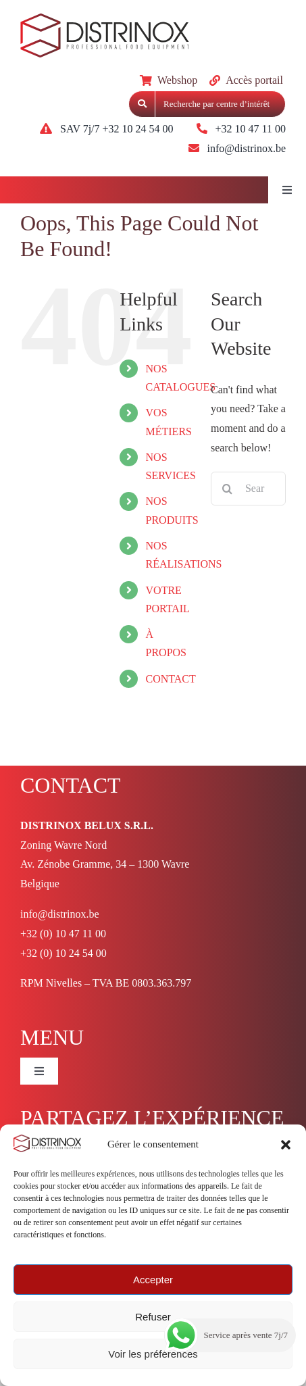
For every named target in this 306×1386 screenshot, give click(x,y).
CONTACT (171, 679)
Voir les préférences (153, 1354)
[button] (285, 1145)
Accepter (153, 1279)
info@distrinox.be (59, 914)
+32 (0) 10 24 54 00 (63, 953)
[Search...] (248, 488)
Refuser (153, 1316)
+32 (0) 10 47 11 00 (63, 933)
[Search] (228, 488)
